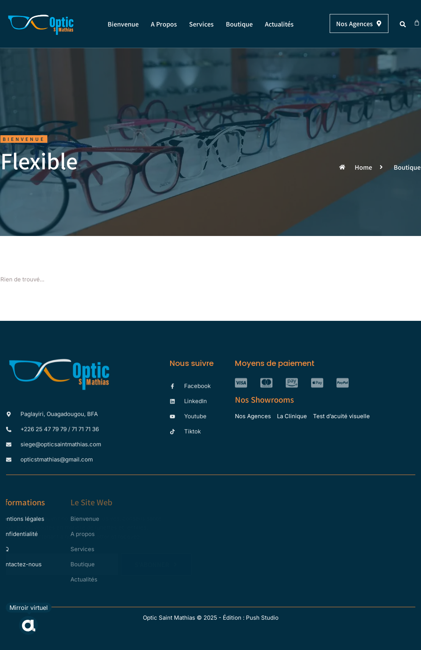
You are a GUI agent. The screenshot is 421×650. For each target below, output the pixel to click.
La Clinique (292, 416)
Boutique (239, 23)
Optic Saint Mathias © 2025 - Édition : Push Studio (211, 617)
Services (201, 23)
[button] (403, 24)
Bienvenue (123, 23)
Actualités (279, 23)
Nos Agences (253, 416)
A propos (164, 23)
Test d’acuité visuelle (341, 416)
